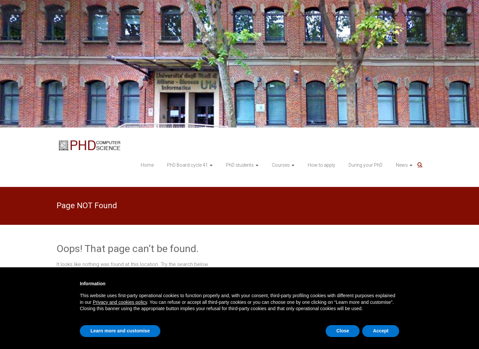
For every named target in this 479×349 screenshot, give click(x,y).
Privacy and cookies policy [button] (120, 302)
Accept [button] (381, 330)
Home (147, 165)
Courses (281, 165)
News (402, 165)
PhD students (240, 165)
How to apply (321, 165)
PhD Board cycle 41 (187, 165)
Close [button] (342, 330)
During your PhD (366, 165)
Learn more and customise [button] (120, 330)
